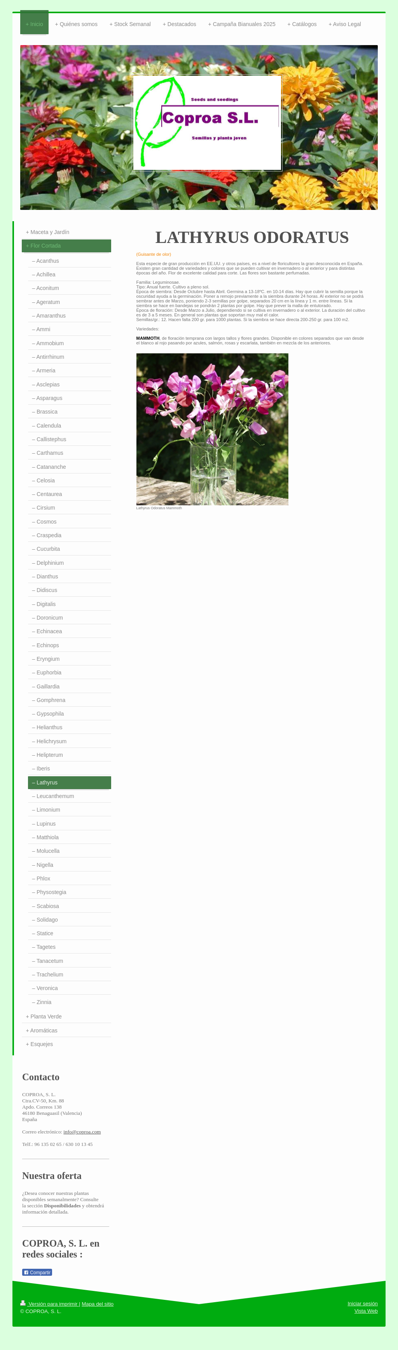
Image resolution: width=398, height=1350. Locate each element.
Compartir (37, 1272)
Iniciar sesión (362, 1303)
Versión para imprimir (49, 1304)
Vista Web (366, 1311)
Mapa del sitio (97, 1304)
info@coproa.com (82, 1132)
